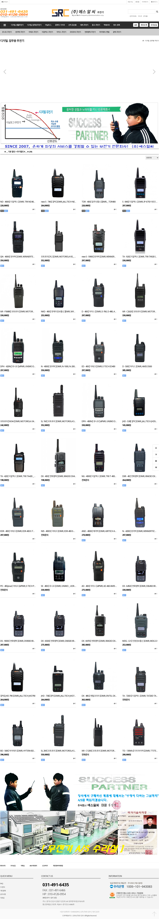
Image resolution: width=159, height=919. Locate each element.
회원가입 (130, 2)
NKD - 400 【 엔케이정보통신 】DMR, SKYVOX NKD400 (58, 311)
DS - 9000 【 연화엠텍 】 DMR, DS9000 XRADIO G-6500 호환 (18, 641)
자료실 (22, 866)
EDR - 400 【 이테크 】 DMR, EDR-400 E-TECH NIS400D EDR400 (18, 531)
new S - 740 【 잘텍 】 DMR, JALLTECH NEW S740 (58, 202)
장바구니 (154, 2)
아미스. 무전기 (61, 32)
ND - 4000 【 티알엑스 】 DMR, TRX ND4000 (18, 202)
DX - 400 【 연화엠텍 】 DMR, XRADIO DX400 (58, 476)
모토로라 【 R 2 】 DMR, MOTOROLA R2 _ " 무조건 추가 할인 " (58, 256)
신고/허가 (45, 866)
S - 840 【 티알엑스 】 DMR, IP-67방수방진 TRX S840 (140, 202)
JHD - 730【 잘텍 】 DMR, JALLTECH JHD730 (58, 696)
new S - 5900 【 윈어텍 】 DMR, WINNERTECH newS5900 (99, 256)
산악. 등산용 (72, 25)
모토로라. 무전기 (75, 32)
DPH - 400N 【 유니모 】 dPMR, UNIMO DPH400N (99, 421)
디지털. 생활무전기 (17, 25)
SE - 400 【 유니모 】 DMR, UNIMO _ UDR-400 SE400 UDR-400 (58, 586)
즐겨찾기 (5, 2)
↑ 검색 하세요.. (133, 16)
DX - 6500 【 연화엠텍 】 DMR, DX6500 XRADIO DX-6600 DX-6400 (58, 641)
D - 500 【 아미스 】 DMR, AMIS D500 (137, 366)
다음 (154, 71)
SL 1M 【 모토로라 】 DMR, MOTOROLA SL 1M (58, 421)
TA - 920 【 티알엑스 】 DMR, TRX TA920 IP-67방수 (140, 256)
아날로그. (48, 25)
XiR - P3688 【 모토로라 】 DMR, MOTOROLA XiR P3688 (18, 311)
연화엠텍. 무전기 (90, 32)
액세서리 (107, 25)
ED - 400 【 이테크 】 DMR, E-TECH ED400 (98, 366)
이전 (5, 71)
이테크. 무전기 (33, 32)
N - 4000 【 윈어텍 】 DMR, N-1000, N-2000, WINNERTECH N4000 (58, 366)
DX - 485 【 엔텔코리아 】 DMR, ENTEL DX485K (99, 696)
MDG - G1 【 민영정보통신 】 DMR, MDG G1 (139, 641)
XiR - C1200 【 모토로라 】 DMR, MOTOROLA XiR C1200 (99, 751)
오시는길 (154, 25)
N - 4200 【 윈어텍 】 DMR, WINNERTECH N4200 (140, 531)
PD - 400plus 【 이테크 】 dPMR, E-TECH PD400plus (18, 586)
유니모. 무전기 (7, 32)
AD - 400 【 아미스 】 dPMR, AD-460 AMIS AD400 (99, 586)
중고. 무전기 (96, 25)
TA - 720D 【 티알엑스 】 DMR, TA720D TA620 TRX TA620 (140, 696)
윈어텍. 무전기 (20, 32)
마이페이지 (145, 2)
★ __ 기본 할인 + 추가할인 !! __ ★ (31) (18, 151)
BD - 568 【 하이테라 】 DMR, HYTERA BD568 (18, 751)
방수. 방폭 (116, 25)
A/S (135, 25)
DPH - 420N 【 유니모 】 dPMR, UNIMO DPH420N (18, 366)
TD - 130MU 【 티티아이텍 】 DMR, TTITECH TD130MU (140, 751)
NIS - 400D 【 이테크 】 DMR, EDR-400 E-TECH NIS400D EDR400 (58, 531)
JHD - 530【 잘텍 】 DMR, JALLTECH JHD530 (140, 421)
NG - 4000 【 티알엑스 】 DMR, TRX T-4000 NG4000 (99, 476)
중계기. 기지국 (60, 25)
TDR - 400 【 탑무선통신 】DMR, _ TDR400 (99, 202)
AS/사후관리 (33, 866)
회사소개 (144, 25)
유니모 (140, 16)
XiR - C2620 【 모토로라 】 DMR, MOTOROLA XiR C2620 (140, 311)
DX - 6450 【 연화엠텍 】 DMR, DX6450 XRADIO (140, 586)
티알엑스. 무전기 (47, 32)
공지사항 (3, 894)
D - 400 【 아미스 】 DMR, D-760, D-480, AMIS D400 (99, 311)
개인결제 (3, 891)
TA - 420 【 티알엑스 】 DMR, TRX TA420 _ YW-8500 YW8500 (18, 476)
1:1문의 (2, 887)
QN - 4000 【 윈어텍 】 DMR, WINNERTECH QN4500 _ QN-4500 (18, 256)
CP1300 (145, 16)
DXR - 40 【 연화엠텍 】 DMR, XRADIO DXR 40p (140, 476)
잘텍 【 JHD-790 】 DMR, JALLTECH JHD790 (17, 696)
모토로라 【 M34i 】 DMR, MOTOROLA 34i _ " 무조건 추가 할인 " (18, 421)
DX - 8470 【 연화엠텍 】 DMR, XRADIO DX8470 (99, 641)
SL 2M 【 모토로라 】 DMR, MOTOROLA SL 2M (58, 751)
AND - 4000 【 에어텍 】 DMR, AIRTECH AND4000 (99, 531)
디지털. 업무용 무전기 (34, 25)
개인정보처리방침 (58, 866)
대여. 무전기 (84, 25)
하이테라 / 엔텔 (104, 32)
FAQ (1, 883)
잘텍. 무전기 (117, 32)
